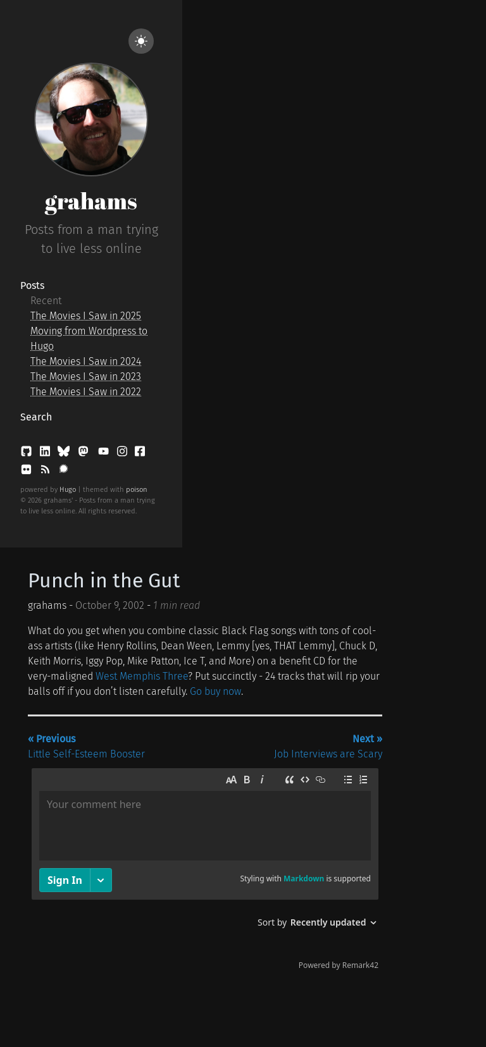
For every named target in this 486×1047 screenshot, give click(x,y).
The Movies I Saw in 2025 (85, 316)
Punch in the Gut (104, 580)
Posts (32, 285)
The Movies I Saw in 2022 (85, 392)
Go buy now (215, 691)
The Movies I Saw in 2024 (85, 361)
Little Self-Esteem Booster (86, 746)
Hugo (67, 490)
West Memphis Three (142, 676)
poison (136, 490)
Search (36, 417)
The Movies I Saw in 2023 (85, 376)
